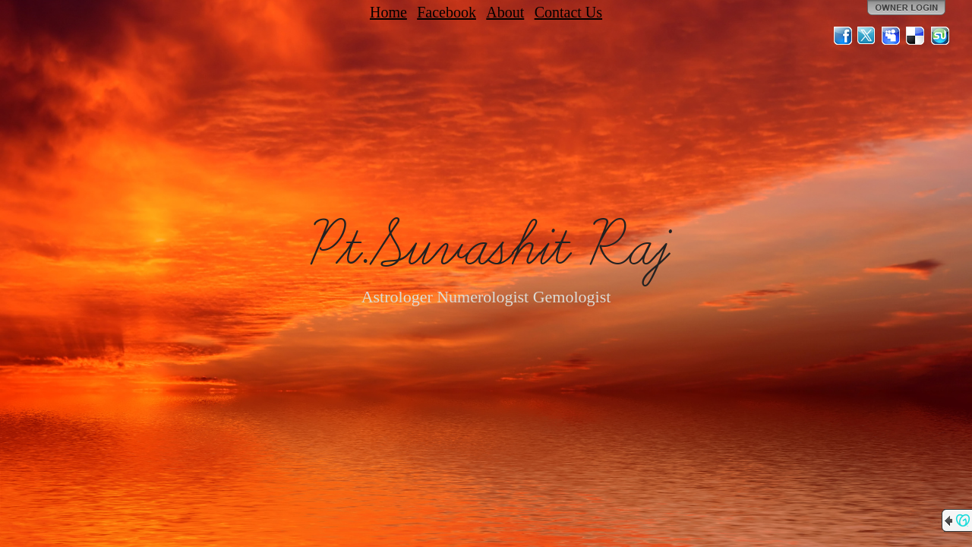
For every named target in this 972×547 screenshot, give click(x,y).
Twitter (867, 35)
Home (388, 12)
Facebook (446, 12)
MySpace (891, 35)
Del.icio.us (915, 35)
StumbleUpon (940, 35)
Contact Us (568, 12)
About (505, 12)
